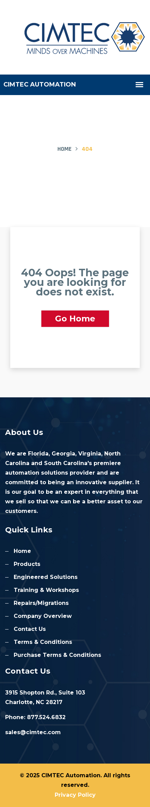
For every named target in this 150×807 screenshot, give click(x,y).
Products (27, 564)
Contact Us (30, 629)
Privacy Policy (75, 795)
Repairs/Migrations (41, 603)
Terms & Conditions (43, 642)
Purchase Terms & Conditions (57, 655)
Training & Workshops (46, 590)
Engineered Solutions (46, 577)
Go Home (75, 318)
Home (64, 149)
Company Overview (43, 616)
